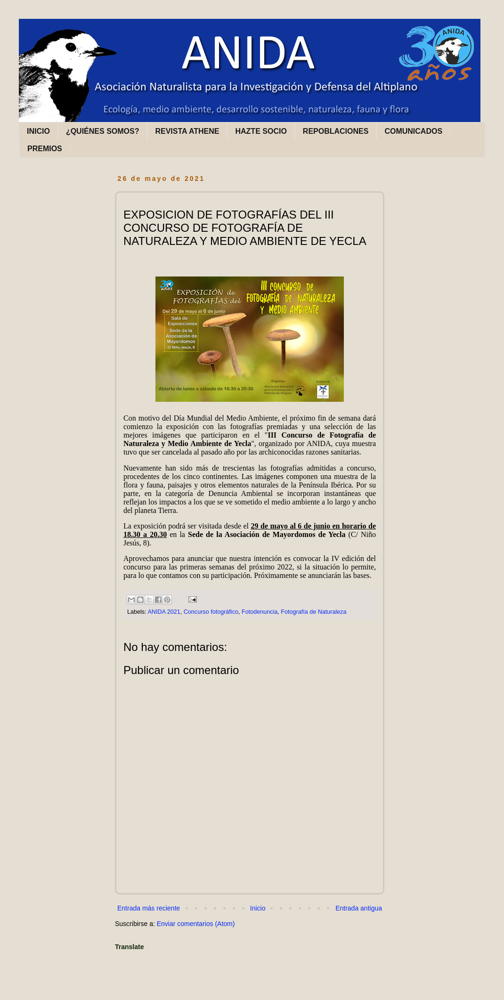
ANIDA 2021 (163, 612)
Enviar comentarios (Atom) (196, 923)
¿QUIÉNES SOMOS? (102, 131)
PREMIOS (44, 149)
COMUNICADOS (413, 131)
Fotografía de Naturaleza (313, 612)
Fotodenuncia (259, 612)
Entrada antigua (358, 908)
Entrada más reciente (148, 908)
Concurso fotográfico (211, 612)
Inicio (258, 908)
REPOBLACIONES (336, 131)
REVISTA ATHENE (187, 131)
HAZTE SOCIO (260, 131)
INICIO (38, 131)
